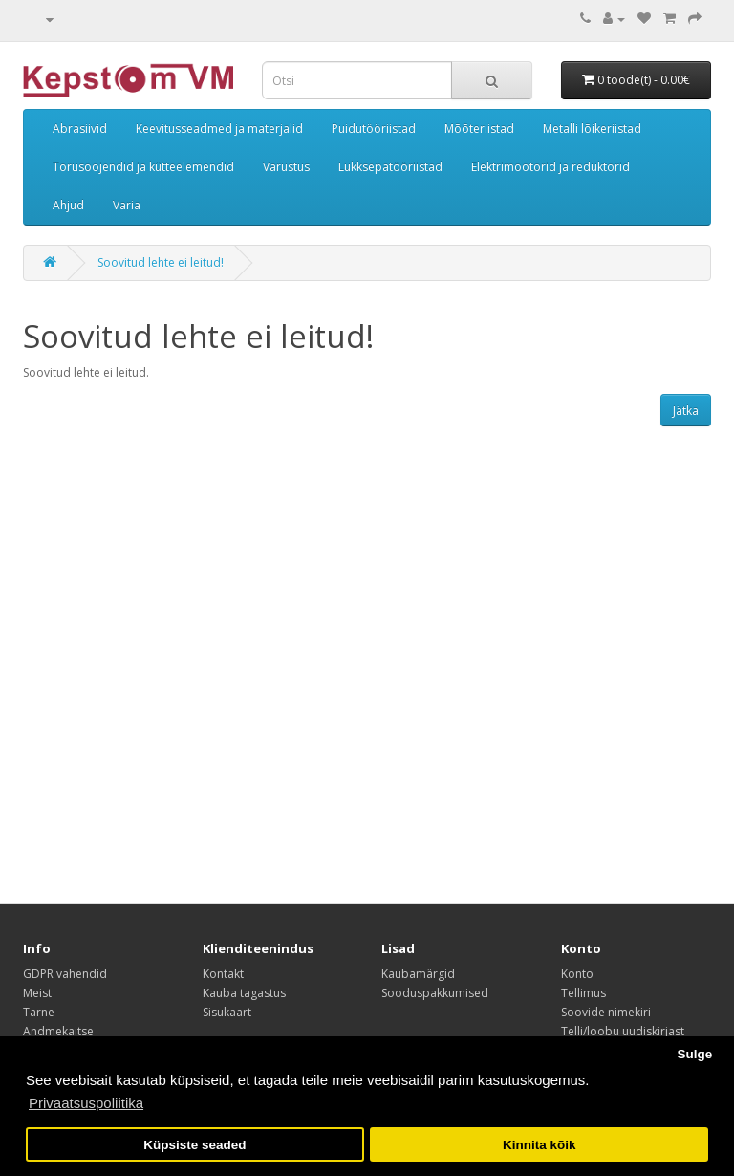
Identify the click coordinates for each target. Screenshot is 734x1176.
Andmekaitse (58, 1031)
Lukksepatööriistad (390, 167)
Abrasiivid (80, 128)
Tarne (38, 1012)
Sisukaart (227, 1012)
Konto (577, 974)
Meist (37, 993)
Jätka (686, 411)
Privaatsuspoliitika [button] (86, 1103)
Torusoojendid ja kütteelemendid (143, 167)
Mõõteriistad (479, 128)
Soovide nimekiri (606, 1012)
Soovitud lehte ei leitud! (160, 262)
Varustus (286, 167)
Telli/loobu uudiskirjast (622, 1031)
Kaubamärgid (418, 974)
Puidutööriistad (374, 128)
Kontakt (223, 974)
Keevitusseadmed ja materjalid (219, 128)
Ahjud (68, 205)
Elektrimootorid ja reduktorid (550, 167)
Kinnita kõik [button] (539, 1145)
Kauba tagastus (244, 993)
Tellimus (583, 993)
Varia (126, 205)
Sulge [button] (694, 1054)
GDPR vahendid (65, 974)
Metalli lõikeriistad (592, 128)
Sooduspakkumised (434, 993)
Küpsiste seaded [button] (194, 1145)
